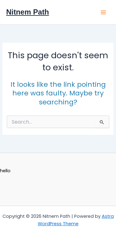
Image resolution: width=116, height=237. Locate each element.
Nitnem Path (27, 12)
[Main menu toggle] (103, 12)
